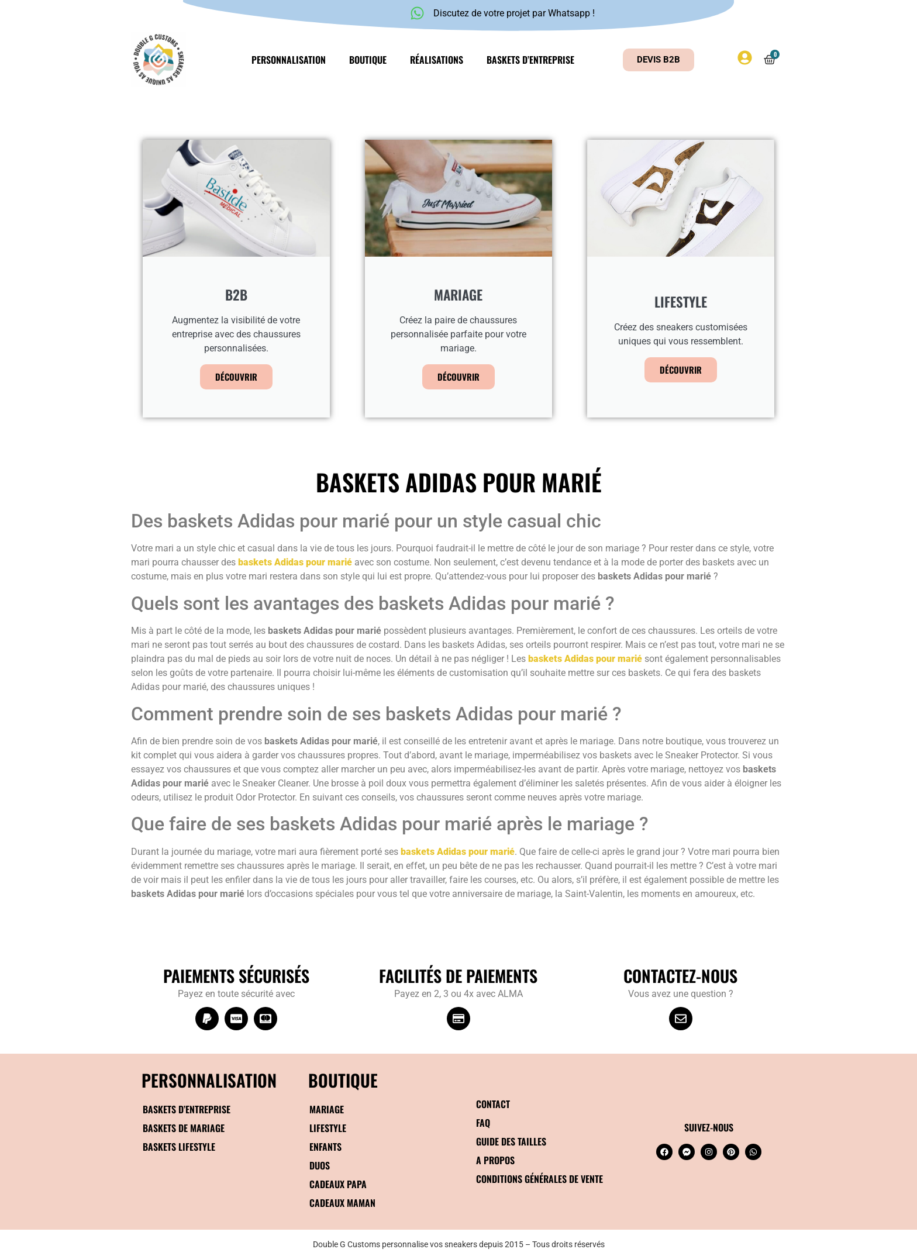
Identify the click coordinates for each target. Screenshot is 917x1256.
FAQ (483, 1123)
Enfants (325, 1147)
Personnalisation (288, 60)
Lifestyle (327, 1128)
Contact (493, 1104)
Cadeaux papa (338, 1184)
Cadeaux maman (342, 1203)
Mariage (326, 1109)
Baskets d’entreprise (530, 60)
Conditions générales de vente (539, 1179)
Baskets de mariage (184, 1128)
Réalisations (436, 60)
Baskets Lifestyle (179, 1147)
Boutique (368, 60)
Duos (319, 1165)
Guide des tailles (511, 1141)
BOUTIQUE (343, 1079)
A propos (495, 1160)
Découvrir (236, 376)
